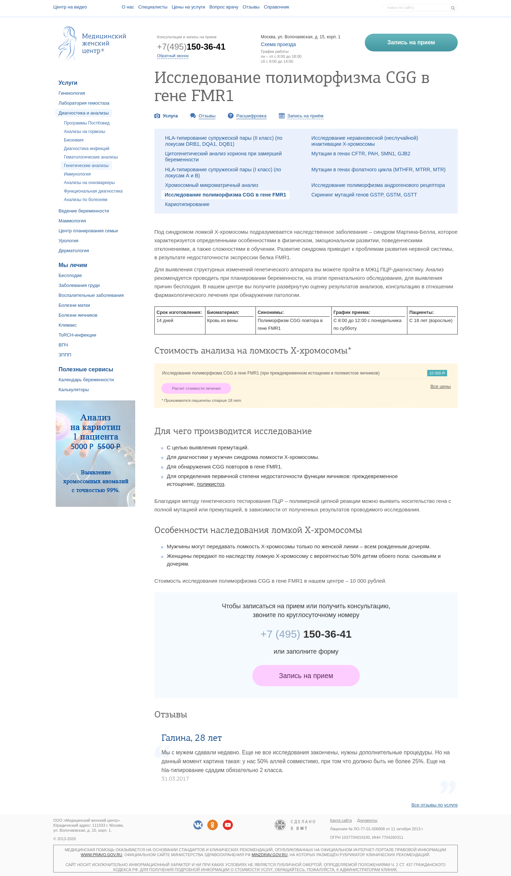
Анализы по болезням (86, 199)
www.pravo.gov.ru (101, 855)
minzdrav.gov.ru (269, 855)
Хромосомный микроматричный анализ (211, 185)
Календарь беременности (86, 379)
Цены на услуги (188, 7)
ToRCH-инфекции (77, 335)
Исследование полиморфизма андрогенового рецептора (378, 185)
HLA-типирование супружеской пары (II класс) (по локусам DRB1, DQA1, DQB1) (223, 141)
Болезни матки (74, 305)
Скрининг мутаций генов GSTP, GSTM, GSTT (364, 195)
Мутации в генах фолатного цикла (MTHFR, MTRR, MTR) (379, 169)
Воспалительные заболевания (91, 295)
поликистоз (210, 484)
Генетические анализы (86, 165)
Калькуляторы (74, 389)
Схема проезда (278, 44)
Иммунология (77, 174)
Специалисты (152, 7)
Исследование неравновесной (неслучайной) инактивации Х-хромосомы (365, 141)
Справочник (276, 7)
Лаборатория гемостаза (84, 103)
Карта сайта (341, 820)
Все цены (440, 386)
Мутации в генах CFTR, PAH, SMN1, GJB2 (361, 153)
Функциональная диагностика (93, 191)
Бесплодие (70, 275)
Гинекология (72, 93)
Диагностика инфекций (86, 148)
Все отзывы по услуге (434, 805)
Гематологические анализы (91, 157)
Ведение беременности (84, 211)
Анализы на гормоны (84, 131)
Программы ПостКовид (87, 123)
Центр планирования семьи (88, 230)
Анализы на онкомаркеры (89, 182)
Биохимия (73, 140)
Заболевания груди (79, 285)
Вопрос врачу (223, 7)
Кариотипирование (187, 204)
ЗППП (65, 354)
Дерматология (74, 250)
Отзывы (251, 7)
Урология (68, 240)
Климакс (68, 325)
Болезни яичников (78, 315)
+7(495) (191, 46)
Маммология (72, 220)
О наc (128, 7)
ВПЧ (63, 345)
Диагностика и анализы (84, 113)
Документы (367, 820)
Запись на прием (306, 676)
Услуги (68, 83)
